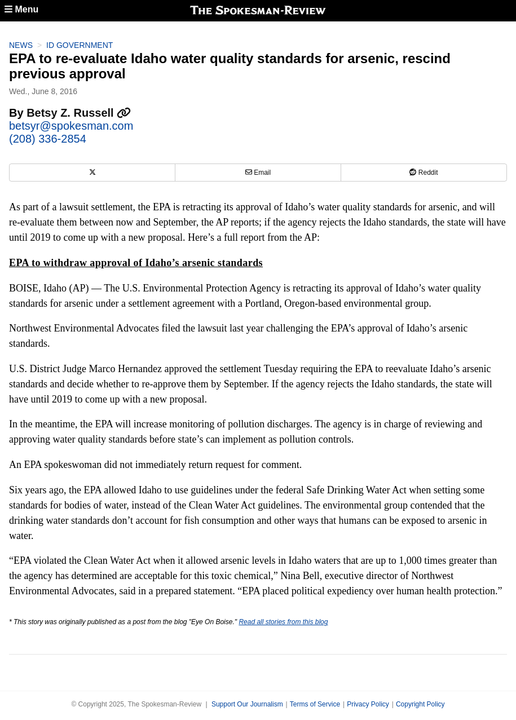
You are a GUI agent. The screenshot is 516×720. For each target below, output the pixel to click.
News (21, 45)
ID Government (79, 45)
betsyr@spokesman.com (71, 126)
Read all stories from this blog (283, 622)
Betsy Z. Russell (79, 113)
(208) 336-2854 (47, 138)
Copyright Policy (420, 704)
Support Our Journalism (247, 704)
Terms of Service (315, 704)
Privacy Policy (368, 704)
